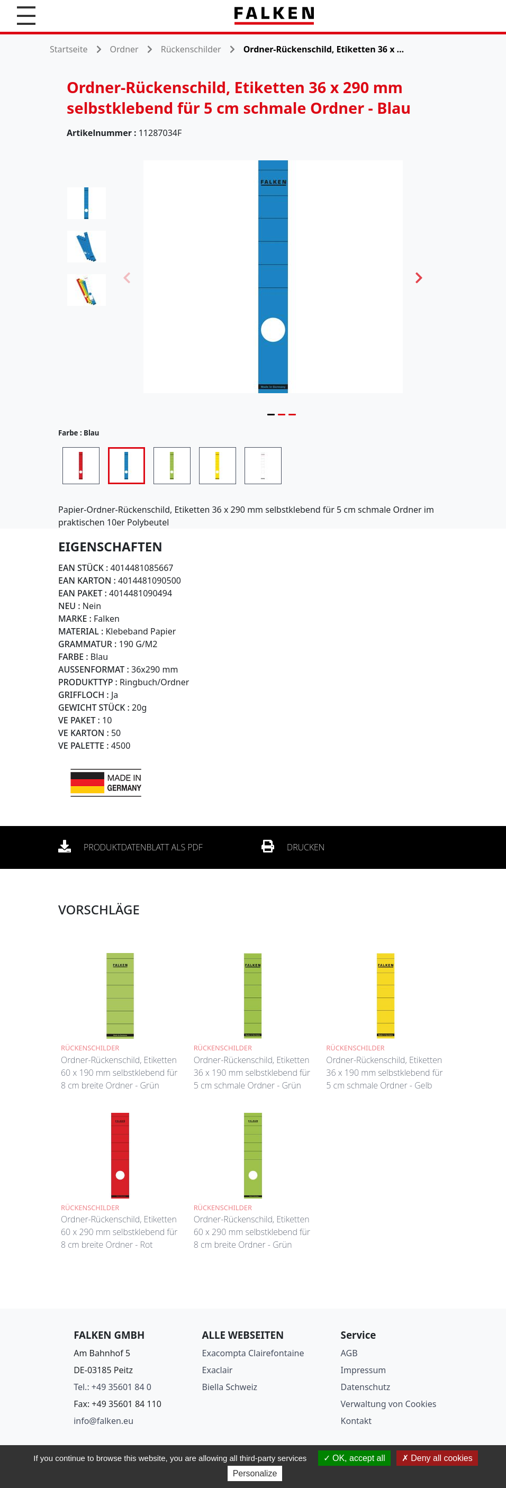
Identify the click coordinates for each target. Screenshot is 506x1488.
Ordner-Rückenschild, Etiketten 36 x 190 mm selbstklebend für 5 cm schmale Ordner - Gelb (384, 1072)
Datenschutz (366, 1387)
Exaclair (217, 1370)
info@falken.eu (103, 1421)
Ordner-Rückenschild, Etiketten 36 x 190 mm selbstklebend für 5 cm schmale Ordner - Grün (252, 1072)
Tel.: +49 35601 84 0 (112, 1387)
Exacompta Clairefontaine (253, 1353)
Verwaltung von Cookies (389, 1404)
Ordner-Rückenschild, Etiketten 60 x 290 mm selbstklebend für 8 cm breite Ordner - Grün (252, 1231)
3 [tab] (292, 414)
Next (419, 276)
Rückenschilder (191, 49)
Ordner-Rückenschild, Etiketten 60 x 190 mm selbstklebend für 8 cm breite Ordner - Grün (119, 1072)
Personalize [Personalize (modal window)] (255, 1473)
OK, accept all (354, 1458)
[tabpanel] (273, 276)
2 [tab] (281, 414)
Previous (127, 276)
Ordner (124, 49)
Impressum (363, 1370)
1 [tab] (271, 414)
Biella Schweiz (230, 1387)
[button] (26, 15)
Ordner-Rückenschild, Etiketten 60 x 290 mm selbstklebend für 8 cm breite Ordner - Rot (119, 1231)
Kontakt (356, 1421)
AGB (349, 1353)
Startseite (69, 49)
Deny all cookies (437, 1458)
